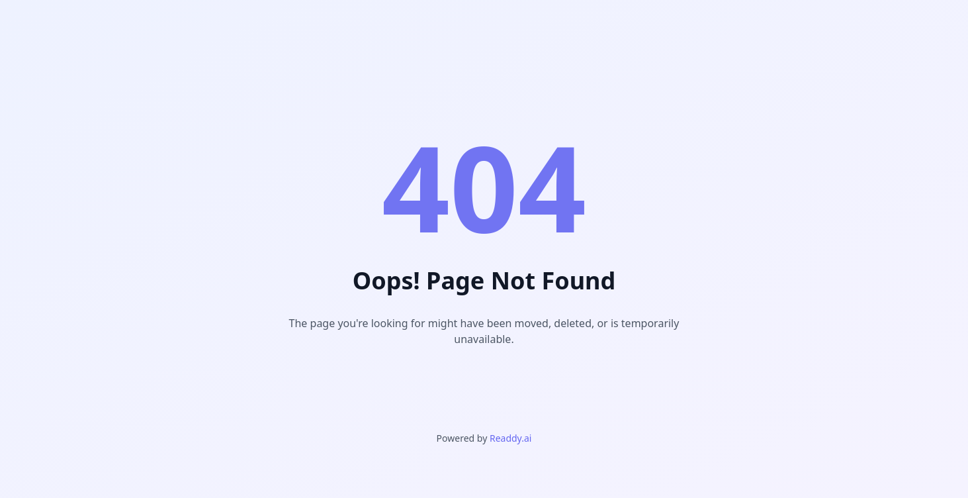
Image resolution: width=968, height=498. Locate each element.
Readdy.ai (510, 438)
